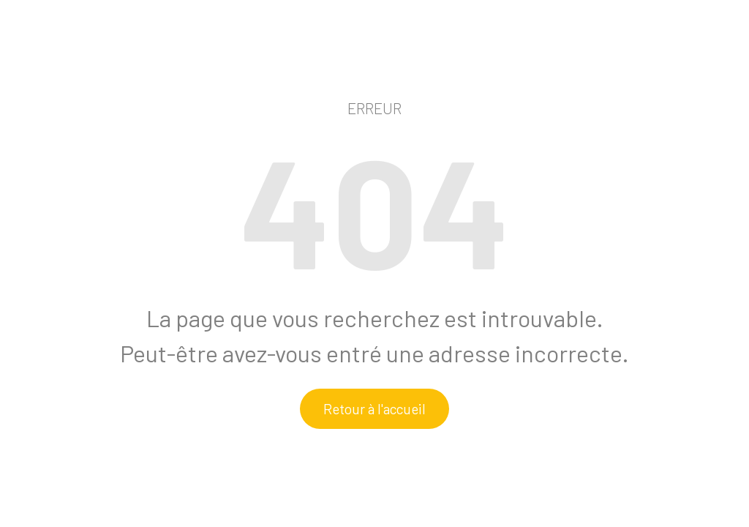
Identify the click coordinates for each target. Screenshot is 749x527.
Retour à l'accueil (374, 408)
